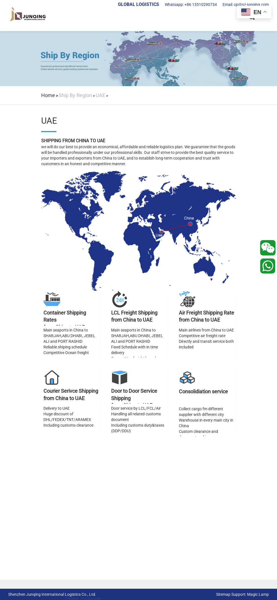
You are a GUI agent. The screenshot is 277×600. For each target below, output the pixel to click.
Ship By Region (75, 95)
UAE (100, 95)
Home (48, 95)
